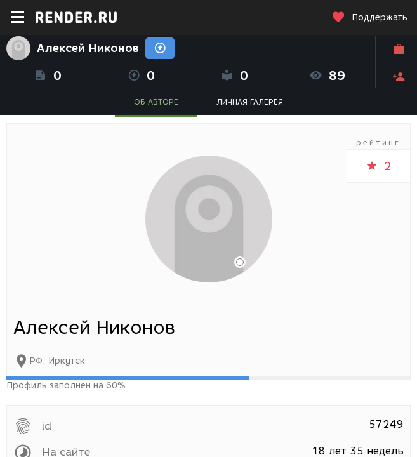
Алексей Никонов (88, 48)
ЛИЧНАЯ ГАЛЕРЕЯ (249, 102)
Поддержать (369, 17)
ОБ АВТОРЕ (156, 102)
